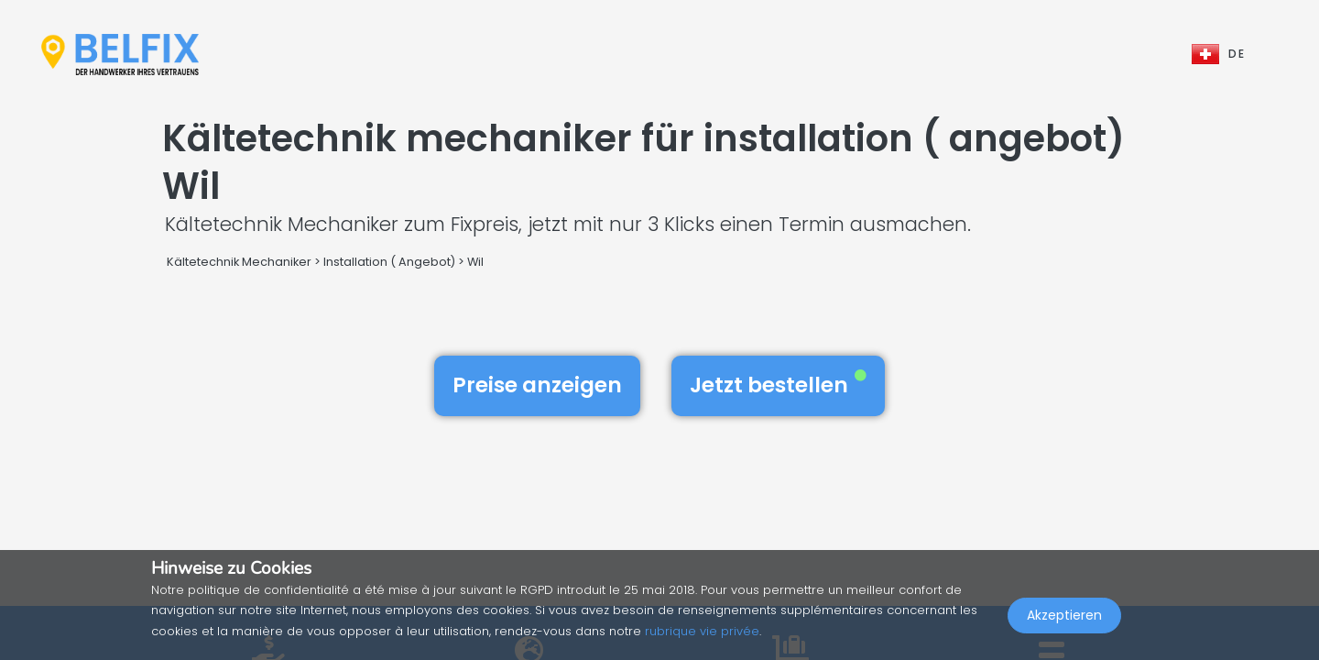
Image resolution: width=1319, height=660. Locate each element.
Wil (475, 262)
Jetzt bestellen (778, 385)
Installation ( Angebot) (389, 262)
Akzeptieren (1064, 619)
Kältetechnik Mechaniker (239, 262)
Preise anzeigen (537, 385)
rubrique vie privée (702, 631)
